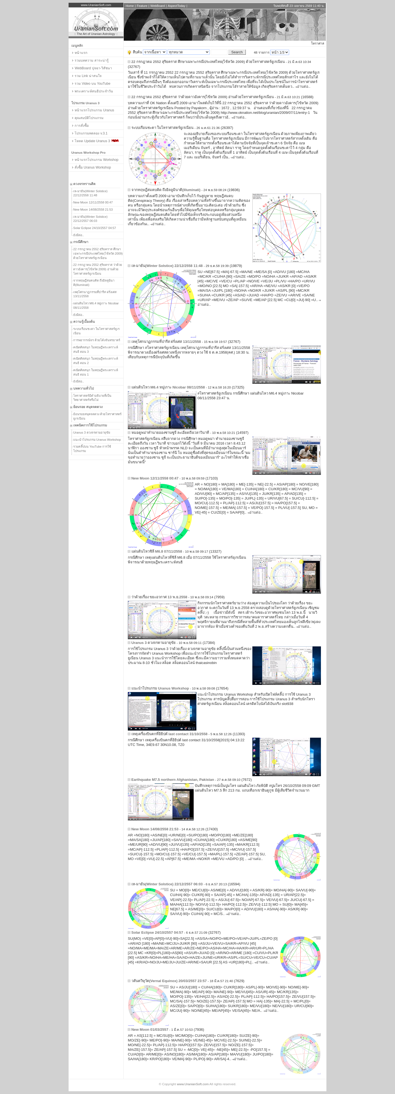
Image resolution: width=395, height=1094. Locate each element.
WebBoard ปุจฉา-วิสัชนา (91, 68)
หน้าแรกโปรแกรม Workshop (95, 160)
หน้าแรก (79, 53)
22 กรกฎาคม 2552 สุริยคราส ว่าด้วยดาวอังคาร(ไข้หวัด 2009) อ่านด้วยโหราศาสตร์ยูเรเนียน (97, 269)
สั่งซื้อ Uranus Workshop (91, 167)
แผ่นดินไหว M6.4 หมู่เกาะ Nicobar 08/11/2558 (96, 305)
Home (130, 5)
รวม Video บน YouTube (90, 84)
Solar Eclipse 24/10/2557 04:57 (94, 228)
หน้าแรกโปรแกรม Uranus (92, 110)
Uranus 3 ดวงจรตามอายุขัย (91, 432)
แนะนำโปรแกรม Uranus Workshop (97, 439)
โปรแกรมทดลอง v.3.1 (89, 133)
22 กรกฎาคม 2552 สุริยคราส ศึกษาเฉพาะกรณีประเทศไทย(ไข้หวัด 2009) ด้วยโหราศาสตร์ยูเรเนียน (98, 253)
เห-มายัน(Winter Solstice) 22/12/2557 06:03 (90, 219)
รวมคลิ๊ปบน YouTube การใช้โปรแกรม (92, 449)
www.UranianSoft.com (193, 1084)
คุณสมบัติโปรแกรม (87, 118)
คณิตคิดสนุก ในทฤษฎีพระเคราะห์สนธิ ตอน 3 (95, 349)
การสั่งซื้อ (80, 126)
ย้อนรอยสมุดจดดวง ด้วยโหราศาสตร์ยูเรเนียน (97, 416)
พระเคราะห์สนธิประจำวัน (92, 91)
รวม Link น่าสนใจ (86, 76)
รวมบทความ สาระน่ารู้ (90, 60)
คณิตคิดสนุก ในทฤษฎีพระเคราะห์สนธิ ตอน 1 (95, 372)
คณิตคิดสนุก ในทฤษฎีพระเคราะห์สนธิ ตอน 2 (95, 361)
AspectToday (176, 5)
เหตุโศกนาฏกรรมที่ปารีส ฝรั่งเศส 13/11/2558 (95, 294)
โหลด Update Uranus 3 (95, 141)
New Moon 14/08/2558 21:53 (93, 209)
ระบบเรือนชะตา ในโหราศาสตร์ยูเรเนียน (96, 331)
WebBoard (157, 5)
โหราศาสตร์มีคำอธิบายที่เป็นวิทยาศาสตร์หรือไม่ (92, 398)
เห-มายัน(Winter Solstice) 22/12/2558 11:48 (90, 193)
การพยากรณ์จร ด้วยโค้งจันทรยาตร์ (96, 340)
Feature (142, 5)
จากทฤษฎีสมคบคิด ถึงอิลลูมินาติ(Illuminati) (93, 282)
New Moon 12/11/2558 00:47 (93, 202)
